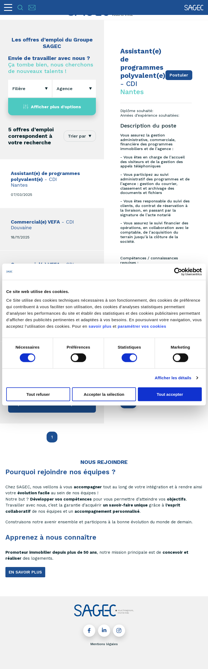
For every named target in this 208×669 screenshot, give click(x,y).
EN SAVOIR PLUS (25, 572)
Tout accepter (170, 394)
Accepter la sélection (104, 394)
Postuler (179, 75)
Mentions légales (104, 644)
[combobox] (30, 88)
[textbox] (18, 88)
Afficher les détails (173, 377)
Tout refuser (38, 394)
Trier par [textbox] (77, 136)
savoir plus (100, 326)
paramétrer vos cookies (142, 326)
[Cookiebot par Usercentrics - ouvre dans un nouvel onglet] (178, 272)
